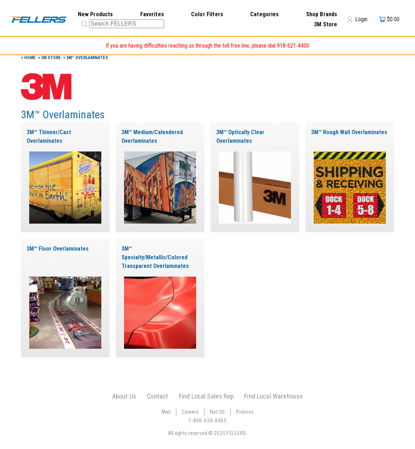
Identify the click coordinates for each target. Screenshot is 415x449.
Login (357, 19)
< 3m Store (50, 57)
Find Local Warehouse (273, 396)
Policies (244, 412)
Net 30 (217, 412)
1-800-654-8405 (207, 420)
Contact (157, 396)
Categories (264, 14)
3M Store (325, 24)
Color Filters (207, 14)
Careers (190, 412)
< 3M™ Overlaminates (85, 57)
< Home (29, 57)
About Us (124, 396)
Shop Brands (321, 14)
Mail (166, 412)
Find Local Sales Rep (206, 396)
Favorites (152, 14)
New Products (95, 14)
